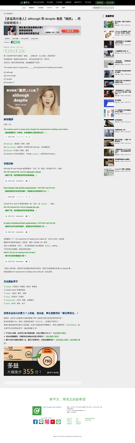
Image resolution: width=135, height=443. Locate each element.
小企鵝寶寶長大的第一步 (121, 51)
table (8, 303)
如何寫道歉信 (118, 120)
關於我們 (78, 422)
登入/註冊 (110, 2)
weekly (8, 286)
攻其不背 (39, 321)
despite (9, 150)
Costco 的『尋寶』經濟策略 (122, 169)
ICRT (57, 7)
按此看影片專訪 (59, 333)
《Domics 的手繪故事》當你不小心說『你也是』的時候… (123, 32)
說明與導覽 (88, 420)
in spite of (35, 154)
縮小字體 (20, 51)
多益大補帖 (15, 38)
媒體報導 (78, 423)
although (9, 144)
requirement (10, 300)
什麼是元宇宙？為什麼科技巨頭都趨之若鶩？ (123, 81)
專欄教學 (49, 7)
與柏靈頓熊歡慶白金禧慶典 (122, 159)
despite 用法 (34, 38)
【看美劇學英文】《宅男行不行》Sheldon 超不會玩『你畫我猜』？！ (123, 92)
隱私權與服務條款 (90, 418)
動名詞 (44, 204)
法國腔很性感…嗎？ (120, 129)
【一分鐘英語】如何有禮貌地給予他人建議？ (123, 110)
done (8, 297)
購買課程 (100, 2)
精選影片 (32, 7)
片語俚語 (41, 7)
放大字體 (9, 51)
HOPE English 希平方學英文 (51, 407)
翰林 (63, 7)
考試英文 (7, 38)
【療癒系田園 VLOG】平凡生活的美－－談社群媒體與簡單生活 (123, 151)
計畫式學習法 (71, 325)
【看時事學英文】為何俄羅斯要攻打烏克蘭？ (123, 42)
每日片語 (69, 422)
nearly (8, 293)
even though (11, 147)
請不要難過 (118, 100)
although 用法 (25, 38)
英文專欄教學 (8, 13)
